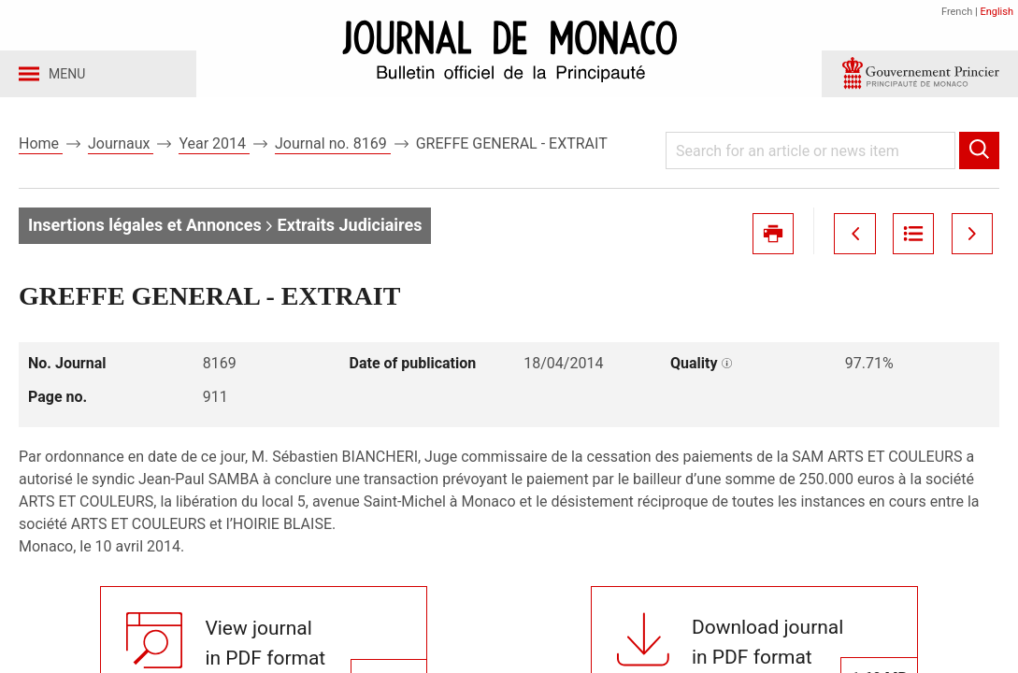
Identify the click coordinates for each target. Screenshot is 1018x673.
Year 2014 (214, 148)
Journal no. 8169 (333, 148)
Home (41, 148)
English (996, 12)
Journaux (120, 148)
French (956, 12)
